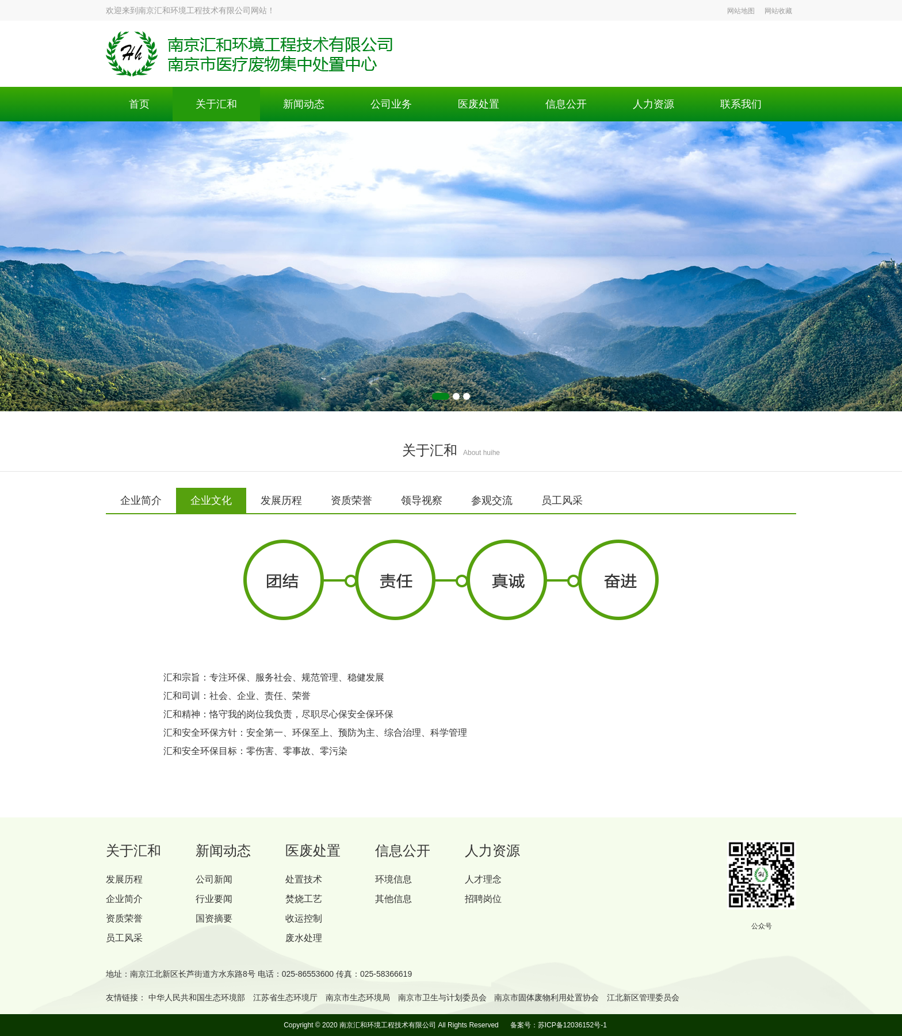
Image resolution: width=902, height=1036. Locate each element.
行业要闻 (214, 899)
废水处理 (303, 938)
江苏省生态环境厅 (285, 997)
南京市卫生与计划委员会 (442, 997)
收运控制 (303, 918)
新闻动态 (303, 104)
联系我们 (741, 104)
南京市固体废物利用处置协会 (546, 997)
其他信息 (393, 899)
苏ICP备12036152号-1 (572, 1025)
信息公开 (566, 104)
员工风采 (124, 938)
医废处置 (478, 104)
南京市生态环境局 (358, 997)
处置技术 (303, 879)
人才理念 (483, 879)
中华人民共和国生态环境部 (196, 997)
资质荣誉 (124, 918)
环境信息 (393, 879)
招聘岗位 (483, 899)
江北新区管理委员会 (643, 997)
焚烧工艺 (303, 899)
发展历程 (124, 879)
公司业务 (391, 104)
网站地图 (741, 11)
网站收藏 (778, 11)
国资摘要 (214, 918)
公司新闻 (214, 879)
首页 (139, 104)
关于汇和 (216, 104)
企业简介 (124, 899)
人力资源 (653, 104)
